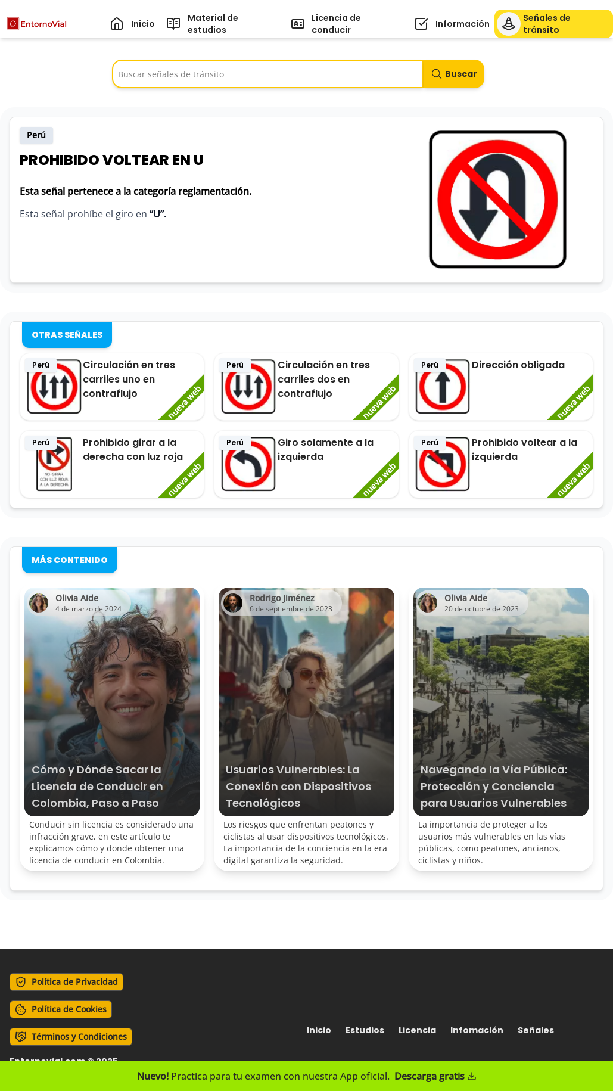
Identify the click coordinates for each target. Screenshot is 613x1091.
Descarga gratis (435, 1076)
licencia (417, 1030)
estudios (365, 1030)
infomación (476, 1030)
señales (536, 1030)
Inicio (319, 1030)
